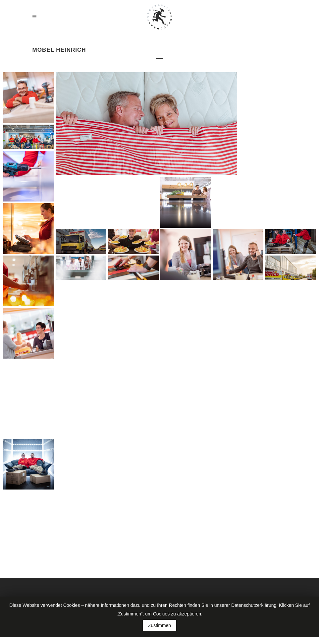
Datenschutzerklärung (253, 605)
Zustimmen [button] (159, 625)
